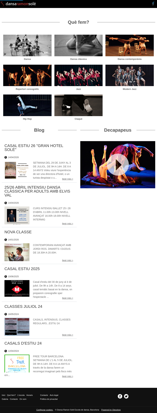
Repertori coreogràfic (27, 89)
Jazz (78, 89)
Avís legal (54, 395)
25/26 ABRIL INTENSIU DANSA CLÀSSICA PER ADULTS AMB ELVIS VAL (37, 191)
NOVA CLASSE (18, 232)
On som (23, 399)
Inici (3, 395)
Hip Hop (27, 119)
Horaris (29, 395)
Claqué (78, 119)
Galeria (5, 399)
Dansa (27, 59)
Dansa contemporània (130, 59)
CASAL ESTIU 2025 (22, 269)
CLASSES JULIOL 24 (23, 306)
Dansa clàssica (78, 59)
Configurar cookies (44, 410)
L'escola (21, 395)
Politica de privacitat (49, 399)
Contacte (14, 399)
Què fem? (11, 395)
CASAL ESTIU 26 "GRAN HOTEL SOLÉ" (33, 147)
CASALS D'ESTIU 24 (23, 343)
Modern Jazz (129, 89)
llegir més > (67, 179)
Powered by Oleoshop (111, 410)
